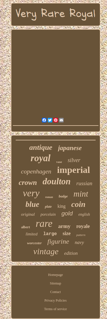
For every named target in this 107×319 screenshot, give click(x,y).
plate (48, 207)
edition (71, 253)
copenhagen (36, 171)
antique (41, 147)
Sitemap (55, 283)
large (50, 234)
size (66, 233)
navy (79, 242)
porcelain (48, 214)
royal (41, 158)
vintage (45, 251)
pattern (80, 235)
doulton (56, 181)
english (84, 214)
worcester (34, 243)
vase (59, 161)
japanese (70, 148)
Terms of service (55, 309)
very (31, 193)
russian (84, 183)
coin (78, 204)
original (28, 214)
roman (49, 197)
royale (83, 226)
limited (32, 234)
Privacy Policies (56, 300)
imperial (73, 170)
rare (44, 223)
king (61, 206)
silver (74, 160)
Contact (55, 292)
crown (28, 182)
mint (80, 193)
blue (32, 204)
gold (67, 213)
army (64, 226)
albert (25, 227)
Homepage (55, 275)
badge (63, 196)
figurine (58, 241)
